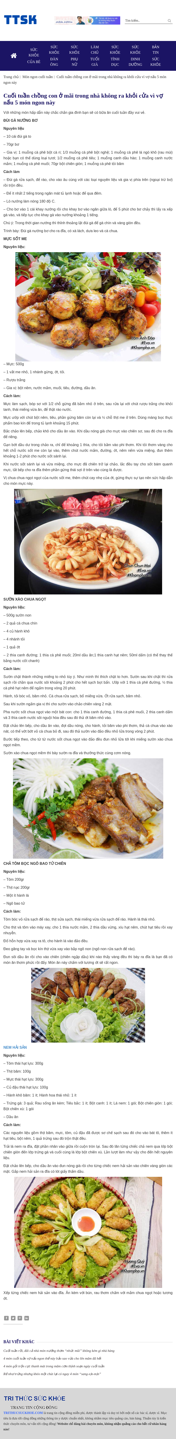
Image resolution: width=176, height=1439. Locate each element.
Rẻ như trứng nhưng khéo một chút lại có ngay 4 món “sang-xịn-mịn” (52, 1374)
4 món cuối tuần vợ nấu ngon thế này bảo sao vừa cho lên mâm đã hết (52, 1358)
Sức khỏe (34, 56)
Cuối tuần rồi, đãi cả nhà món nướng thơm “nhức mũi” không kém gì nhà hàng (59, 1351)
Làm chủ (95, 56)
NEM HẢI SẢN (15, 1047)
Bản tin (155, 56)
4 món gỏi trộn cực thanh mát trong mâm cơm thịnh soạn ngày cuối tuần (54, 1366)
